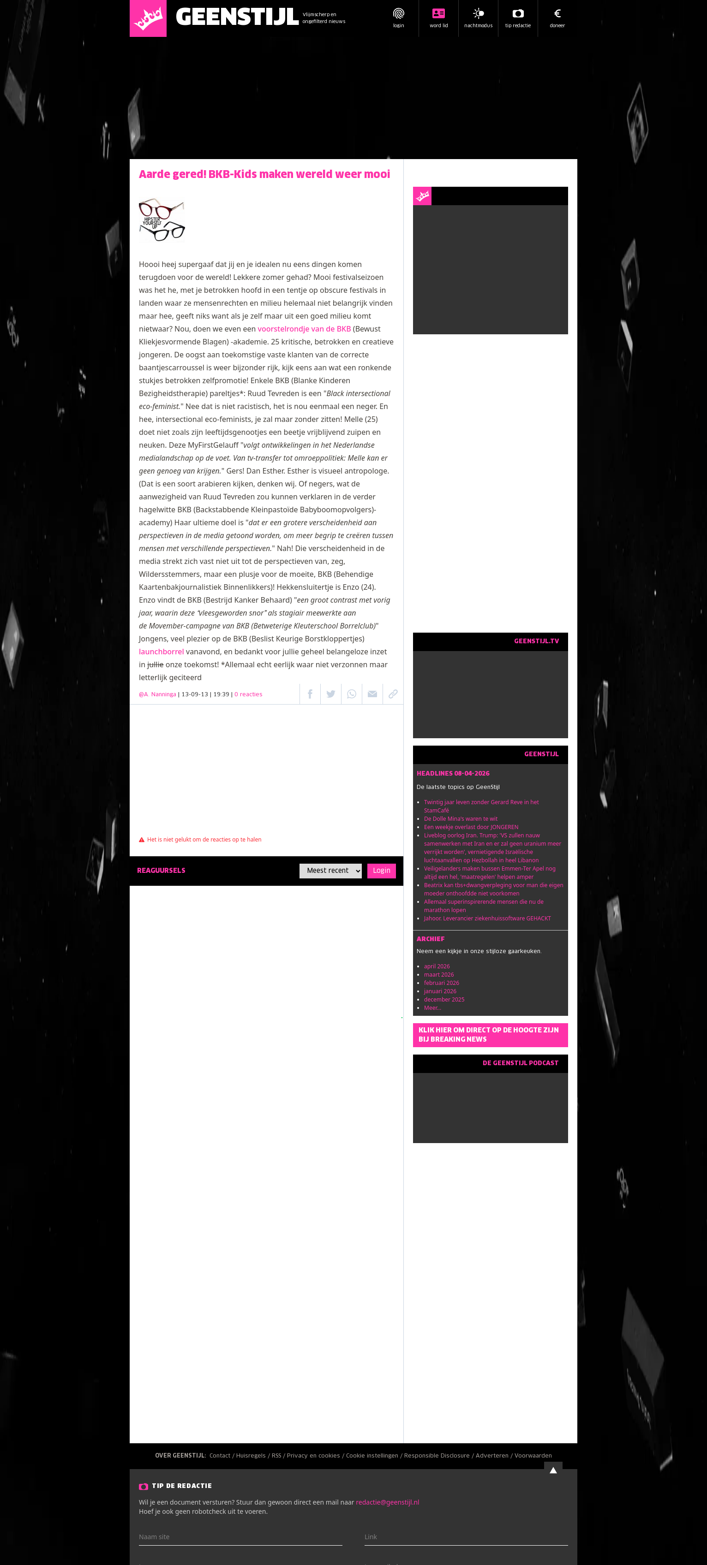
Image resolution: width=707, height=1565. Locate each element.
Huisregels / (254, 1456)
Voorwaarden (533, 1456)
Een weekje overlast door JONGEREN (471, 827)
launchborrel (161, 651)
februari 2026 (441, 983)
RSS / (279, 1456)
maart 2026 (439, 974)
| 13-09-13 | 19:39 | (220, 695)
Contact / (223, 1456)
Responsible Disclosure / (440, 1456)
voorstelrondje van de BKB (304, 329)
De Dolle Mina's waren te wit (460, 819)
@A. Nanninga (157, 695)
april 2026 (437, 966)
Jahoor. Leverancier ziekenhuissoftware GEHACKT (487, 918)
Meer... (432, 1008)
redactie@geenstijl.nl (387, 1502)
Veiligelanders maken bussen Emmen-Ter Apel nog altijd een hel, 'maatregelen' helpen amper (490, 873)
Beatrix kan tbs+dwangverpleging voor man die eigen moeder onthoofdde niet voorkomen (493, 889)
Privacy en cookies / (316, 1456)
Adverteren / (495, 1456)
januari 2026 (440, 991)
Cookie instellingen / (375, 1456)
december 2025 (444, 999)
